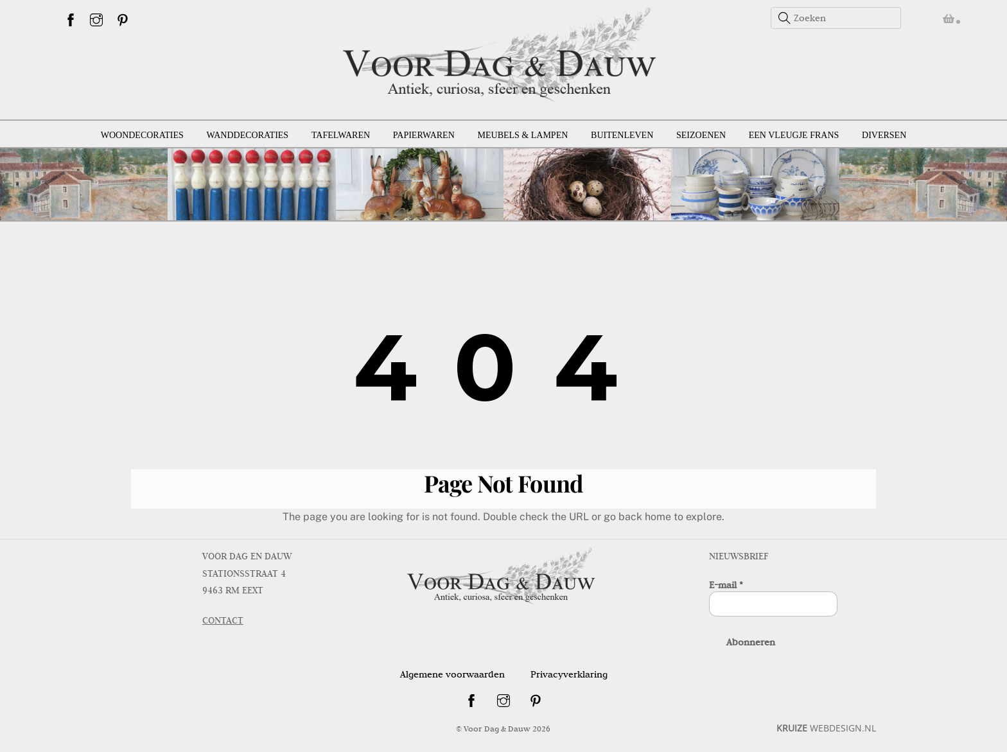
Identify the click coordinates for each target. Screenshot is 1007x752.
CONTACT (222, 619)
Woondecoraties (142, 134)
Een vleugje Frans (794, 134)
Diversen (884, 134)
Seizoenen (701, 134)
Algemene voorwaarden (452, 673)
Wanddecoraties (248, 134)
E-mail (726, 584)
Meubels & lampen (523, 134)
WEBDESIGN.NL (826, 727)
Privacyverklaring (569, 673)
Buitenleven (622, 134)
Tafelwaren (340, 134)
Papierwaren (424, 134)
